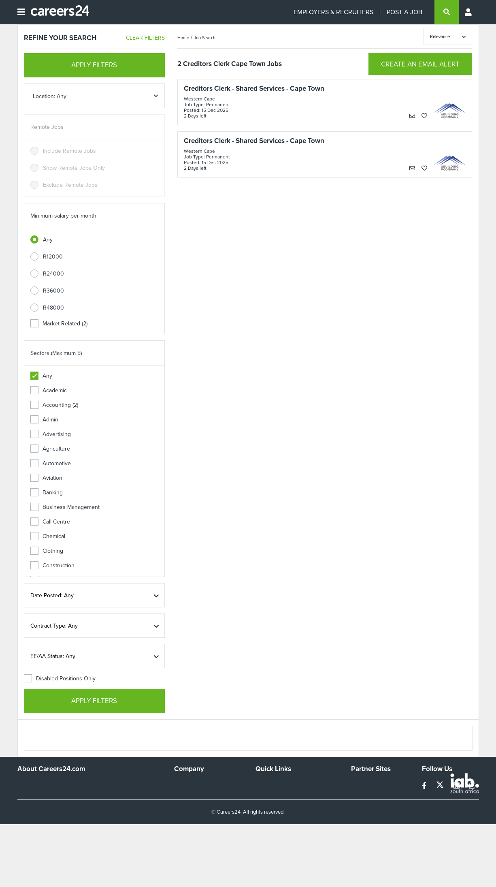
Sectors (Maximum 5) (56, 353)
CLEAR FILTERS (145, 38)
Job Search (204, 37)
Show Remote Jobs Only (74, 168)
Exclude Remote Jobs (70, 185)
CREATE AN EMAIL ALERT (420, 64)
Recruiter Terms (275, 828)
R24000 (53, 273)
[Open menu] (21, 12)
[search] (446, 12)
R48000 (53, 308)
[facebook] (425, 786)
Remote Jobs (47, 127)
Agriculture (50, 449)
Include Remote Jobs (69, 151)
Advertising (50, 434)
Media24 (362, 817)
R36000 (53, 290)
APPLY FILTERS (94, 65)
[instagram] (472, 786)
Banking (46, 492)
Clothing (46, 551)
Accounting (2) (54, 405)
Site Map (266, 795)
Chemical (47, 536)
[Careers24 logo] (57, 12)
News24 (361, 795)
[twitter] (440, 786)
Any (48, 239)
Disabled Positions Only (60, 678)
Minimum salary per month (63, 216)
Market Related (58, 323)
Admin (44, 419)
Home (183, 37)
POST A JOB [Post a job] (404, 12)
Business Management (65, 507)
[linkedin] (457, 786)
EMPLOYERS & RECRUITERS (333, 12)
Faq (260, 839)
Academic (48, 390)
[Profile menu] (469, 12)
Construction (52, 565)
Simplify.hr (363, 784)
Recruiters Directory (280, 784)
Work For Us (189, 784)
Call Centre (50, 521)
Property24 (365, 806)
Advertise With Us (196, 795)
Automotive (50, 463)
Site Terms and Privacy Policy (291, 806)
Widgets (265, 817)
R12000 (53, 256)
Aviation (46, 478)
